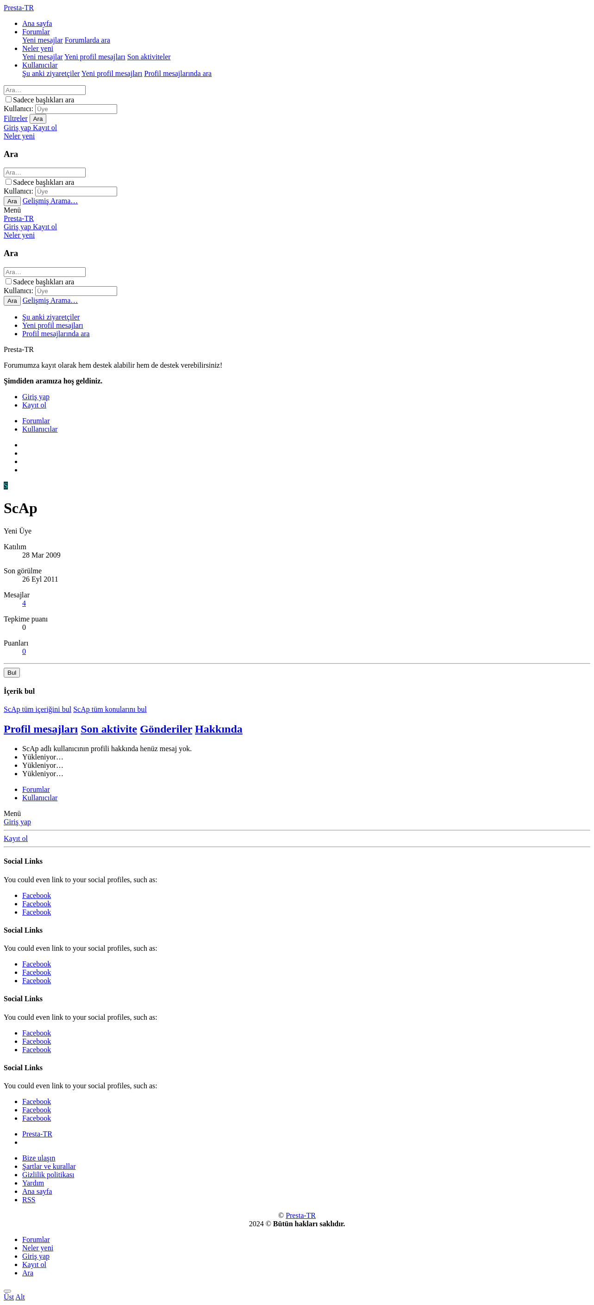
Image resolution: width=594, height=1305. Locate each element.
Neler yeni (37, 48)
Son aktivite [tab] (109, 729)
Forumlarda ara (87, 40)
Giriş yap (17, 822)
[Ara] (45, 90)
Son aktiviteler (149, 57)
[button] (12, 210)
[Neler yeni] (19, 136)
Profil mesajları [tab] (41, 729)
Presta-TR (19, 218)
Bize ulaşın (39, 1158)
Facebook (36, 895)
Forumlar (36, 32)
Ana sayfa (37, 23)
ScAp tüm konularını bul (110, 709)
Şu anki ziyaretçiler (51, 73)
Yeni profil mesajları (94, 57)
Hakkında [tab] (219, 729)
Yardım (33, 1183)
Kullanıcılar (39, 65)
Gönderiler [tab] (166, 729)
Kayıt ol (16, 838)
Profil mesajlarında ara (178, 73)
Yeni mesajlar (42, 40)
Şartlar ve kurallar (49, 1166)
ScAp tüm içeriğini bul (37, 709)
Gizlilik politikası (48, 1175)
